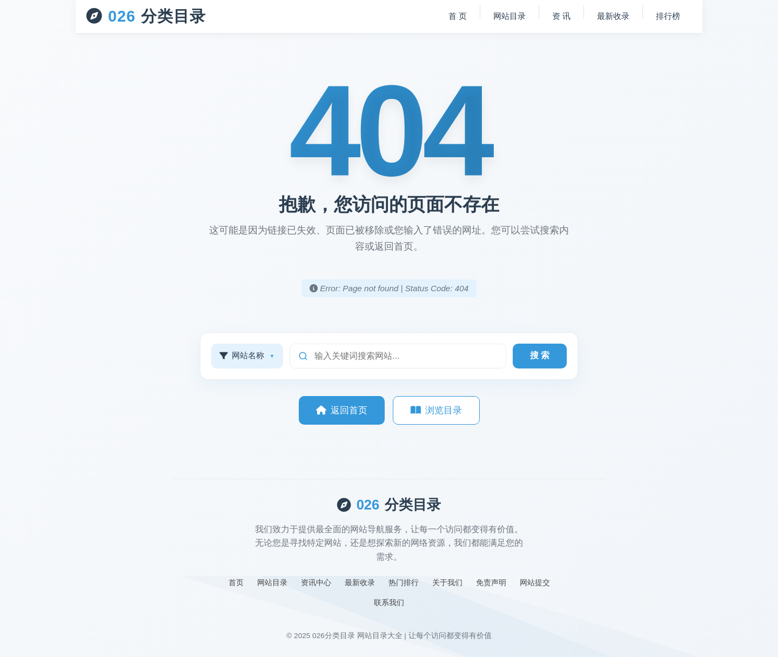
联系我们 (389, 602)
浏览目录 (436, 410)
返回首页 (341, 410)
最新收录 (613, 16)
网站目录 (509, 16)
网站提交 (535, 582)
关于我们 (447, 582)
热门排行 (403, 582)
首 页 (457, 16)
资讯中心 (316, 582)
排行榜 (668, 16)
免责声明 (491, 582)
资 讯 (561, 16)
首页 (236, 582)
